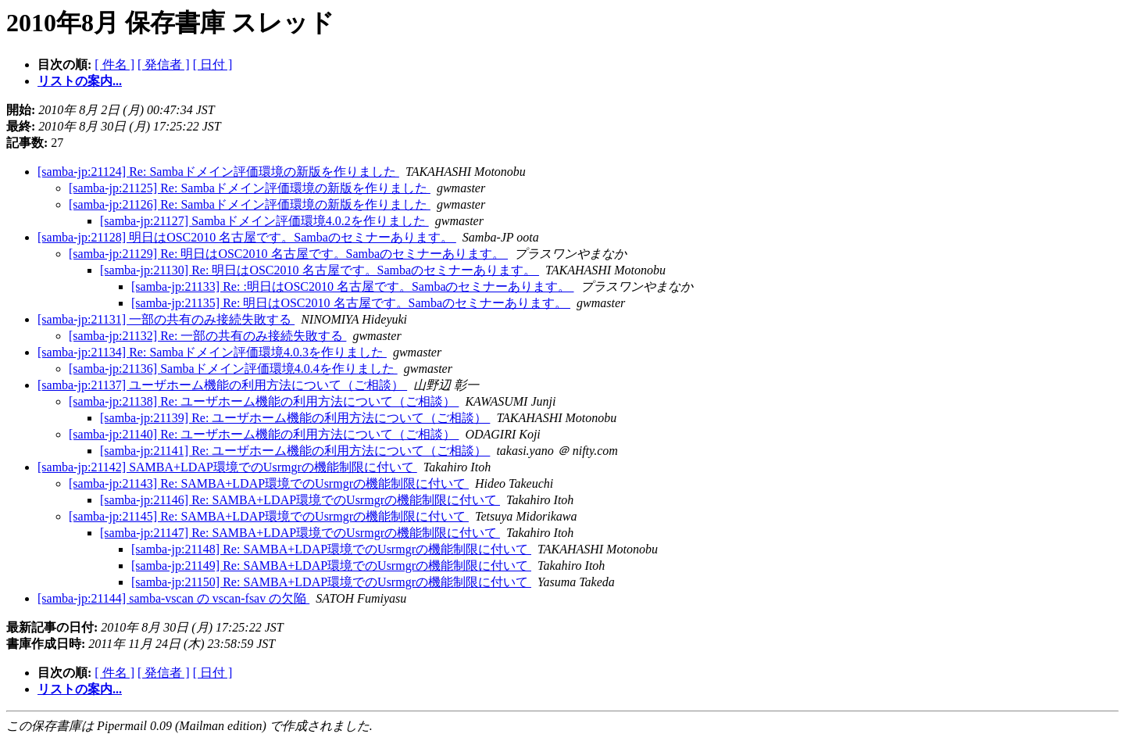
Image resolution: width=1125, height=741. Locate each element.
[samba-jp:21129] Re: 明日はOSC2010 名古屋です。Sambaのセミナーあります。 (288, 253)
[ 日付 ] (213, 64)
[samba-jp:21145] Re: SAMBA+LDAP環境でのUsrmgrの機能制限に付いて (269, 516)
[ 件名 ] (114, 64)
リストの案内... (80, 81)
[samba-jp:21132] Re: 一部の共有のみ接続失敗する (207, 335)
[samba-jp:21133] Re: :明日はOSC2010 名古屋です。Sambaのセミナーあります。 (352, 286)
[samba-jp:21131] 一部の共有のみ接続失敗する (166, 319)
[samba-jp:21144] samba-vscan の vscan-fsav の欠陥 (173, 598)
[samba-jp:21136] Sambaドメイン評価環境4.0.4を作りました (233, 368)
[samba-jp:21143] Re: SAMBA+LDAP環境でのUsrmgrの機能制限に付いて (269, 483)
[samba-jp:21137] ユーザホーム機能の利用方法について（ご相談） (222, 385)
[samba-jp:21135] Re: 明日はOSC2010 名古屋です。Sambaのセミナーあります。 (350, 303)
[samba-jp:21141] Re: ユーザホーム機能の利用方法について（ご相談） (295, 450)
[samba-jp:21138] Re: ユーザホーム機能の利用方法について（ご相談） (264, 401)
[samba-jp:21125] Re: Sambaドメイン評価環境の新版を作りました (249, 188)
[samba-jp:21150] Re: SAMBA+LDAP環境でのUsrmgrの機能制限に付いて (331, 582)
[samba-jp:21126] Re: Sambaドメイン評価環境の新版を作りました (249, 204)
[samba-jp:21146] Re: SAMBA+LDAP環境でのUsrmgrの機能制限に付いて (300, 500)
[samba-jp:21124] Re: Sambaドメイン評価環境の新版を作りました (218, 171)
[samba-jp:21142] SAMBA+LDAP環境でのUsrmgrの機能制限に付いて (227, 467)
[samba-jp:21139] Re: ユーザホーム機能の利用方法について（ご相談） (295, 417)
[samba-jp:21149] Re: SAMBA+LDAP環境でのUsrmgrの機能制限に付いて (331, 565)
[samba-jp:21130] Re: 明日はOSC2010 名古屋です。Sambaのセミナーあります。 (319, 270)
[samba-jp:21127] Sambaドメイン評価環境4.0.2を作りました (264, 220)
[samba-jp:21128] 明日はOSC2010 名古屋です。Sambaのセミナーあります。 (247, 237)
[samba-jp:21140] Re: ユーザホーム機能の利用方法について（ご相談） (264, 434)
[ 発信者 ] (164, 64)
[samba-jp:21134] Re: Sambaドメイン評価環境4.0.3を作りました (212, 352)
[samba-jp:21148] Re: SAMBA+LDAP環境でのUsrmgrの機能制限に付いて (331, 549)
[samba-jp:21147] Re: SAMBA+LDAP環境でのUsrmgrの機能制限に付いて (300, 532)
